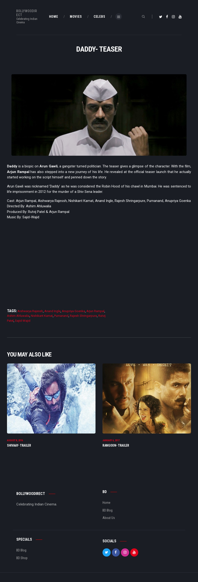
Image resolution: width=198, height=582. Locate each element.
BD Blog (108, 510)
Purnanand (61, 315)
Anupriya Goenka (73, 311)
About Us (109, 518)
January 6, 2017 (111, 440)
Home (106, 502)
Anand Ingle (52, 311)
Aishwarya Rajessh (30, 311)
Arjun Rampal (95, 311)
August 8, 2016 (15, 440)
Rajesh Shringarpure (83, 315)
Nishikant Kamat (42, 315)
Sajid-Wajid (22, 320)
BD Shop (22, 558)
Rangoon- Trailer (116, 445)
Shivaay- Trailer (19, 445)
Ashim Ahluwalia (18, 315)
